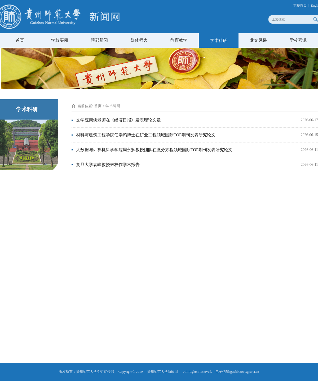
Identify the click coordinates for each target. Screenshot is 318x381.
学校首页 (302, 5)
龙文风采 (258, 40)
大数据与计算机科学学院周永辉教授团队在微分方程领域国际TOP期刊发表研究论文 (154, 149)
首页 (20, 40)
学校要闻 (59, 40)
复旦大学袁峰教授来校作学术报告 (108, 164)
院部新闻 (99, 40)
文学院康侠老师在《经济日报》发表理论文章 (118, 119)
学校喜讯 (298, 40)
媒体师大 (139, 40)
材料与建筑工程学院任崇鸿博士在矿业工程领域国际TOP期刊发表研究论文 (145, 134)
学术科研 (218, 40)
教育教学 (178, 40)
